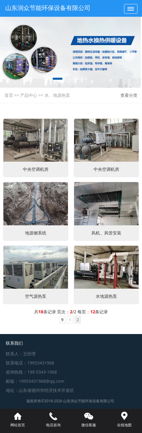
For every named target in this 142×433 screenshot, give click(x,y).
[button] (7, 55)
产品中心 (28, 95)
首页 (9, 95)
